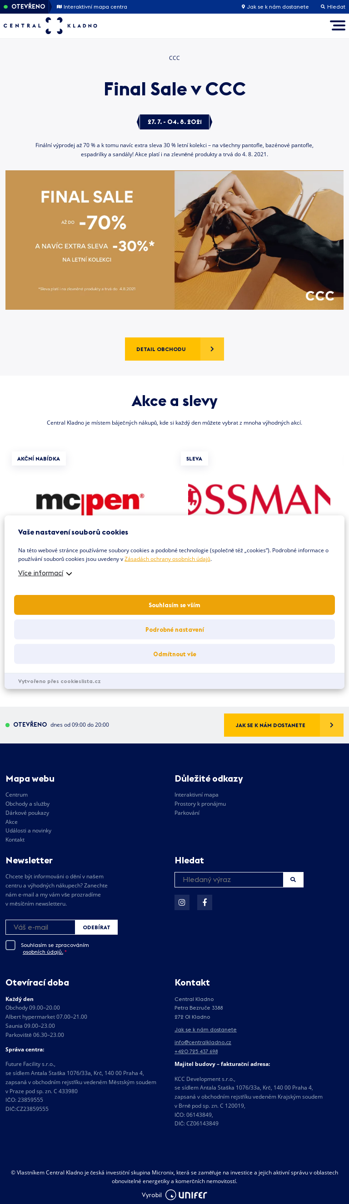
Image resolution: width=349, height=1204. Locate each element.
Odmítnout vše (174, 654)
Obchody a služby (27, 803)
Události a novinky (28, 830)
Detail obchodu (161, 349)
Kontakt (15, 839)
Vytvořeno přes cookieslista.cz (59, 681)
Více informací (40, 573)
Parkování (186, 812)
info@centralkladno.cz (202, 1042)
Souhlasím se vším (174, 605)
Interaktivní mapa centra (92, 7)
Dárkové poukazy (27, 812)
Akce (11, 821)
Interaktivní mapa (196, 794)
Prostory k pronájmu (200, 803)
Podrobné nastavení (174, 629)
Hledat (293, 879)
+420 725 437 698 (196, 1051)
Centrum (16, 794)
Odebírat (96, 927)
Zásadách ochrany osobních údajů (167, 558)
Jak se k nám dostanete (275, 7)
